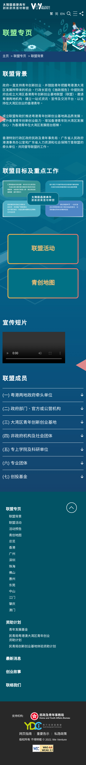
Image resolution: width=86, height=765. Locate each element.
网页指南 (25, 733)
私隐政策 (60, 733)
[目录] (75, 13)
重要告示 (43, 733)
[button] (71, 507)
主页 (6, 56)
